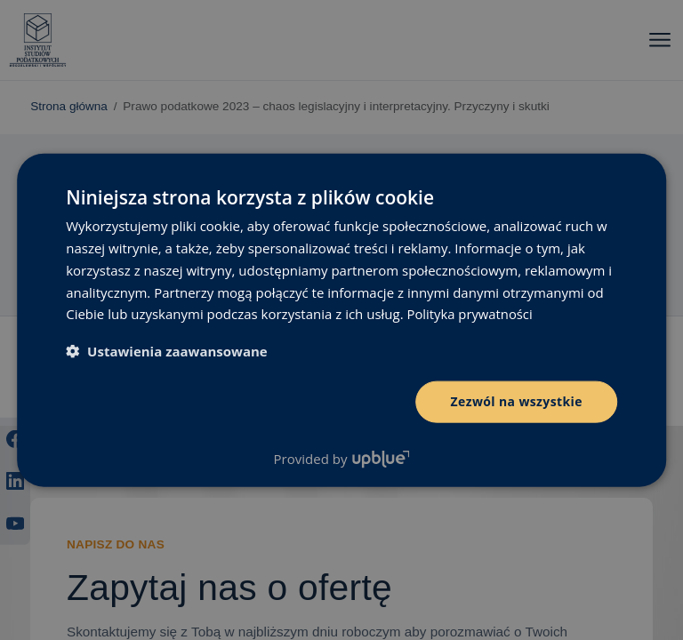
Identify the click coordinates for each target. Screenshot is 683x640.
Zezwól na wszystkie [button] (516, 401)
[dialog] (341, 320)
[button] (167, 351)
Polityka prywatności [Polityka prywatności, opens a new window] (470, 314)
